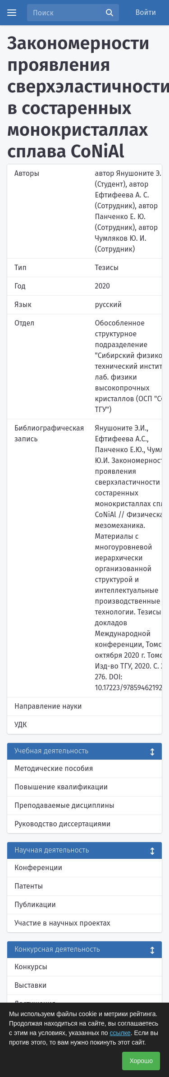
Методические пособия (53, 768)
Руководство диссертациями (62, 824)
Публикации (35, 904)
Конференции (38, 867)
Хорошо (141, 1060)
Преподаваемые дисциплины (64, 805)
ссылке (120, 1032)
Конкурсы (30, 966)
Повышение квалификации (61, 787)
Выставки (30, 985)
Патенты (28, 886)
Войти (146, 12)
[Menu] (12, 13)
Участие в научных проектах (62, 923)
